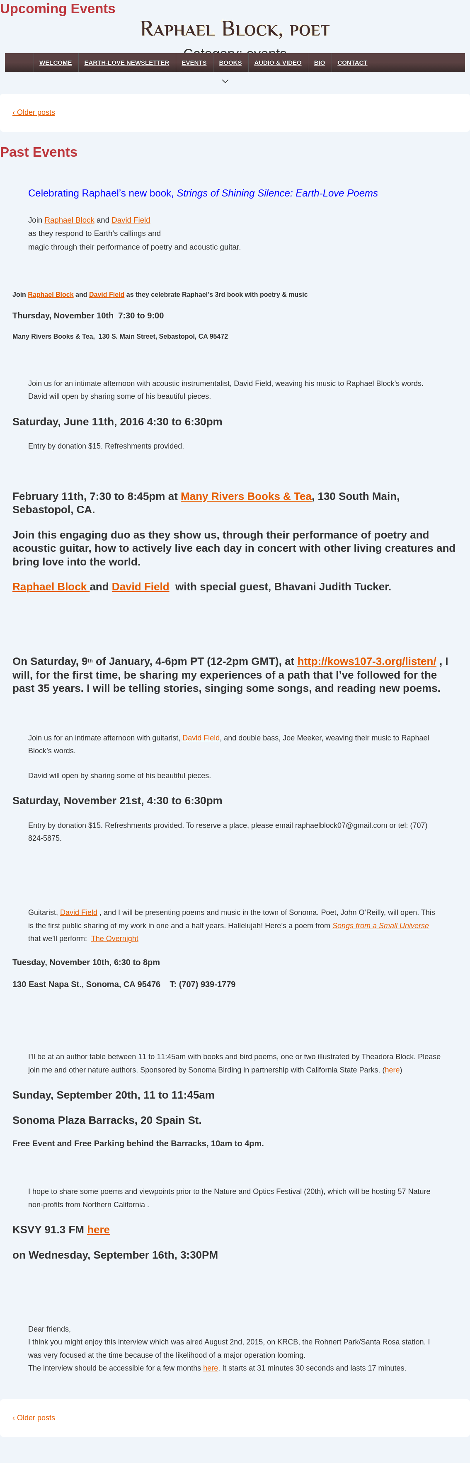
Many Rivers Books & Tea (246, 496)
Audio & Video (277, 62)
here (392, 1070)
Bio (319, 62)
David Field (130, 220)
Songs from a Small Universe (380, 926)
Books (232, 65)
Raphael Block (69, 220)
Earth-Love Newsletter (126, 62)
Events (194, 62)
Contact (352, 62)
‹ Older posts (33, 112)
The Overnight (114, 938)
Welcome (55, 62)
